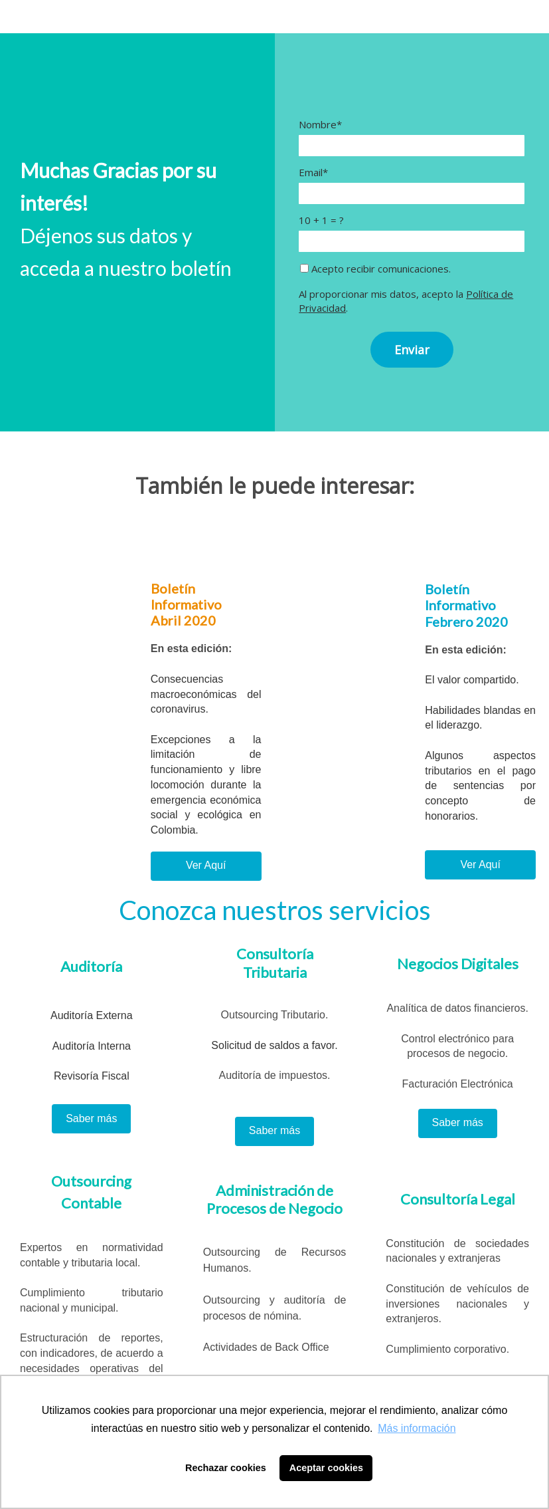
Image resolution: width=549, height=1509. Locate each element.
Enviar (412, 350)
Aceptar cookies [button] (326, 1467)
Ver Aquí (206, 865)
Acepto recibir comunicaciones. (375, 269)
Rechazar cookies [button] (225, 1467)
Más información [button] (416, 1428)
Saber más (91, 1118)
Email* (313, 172)
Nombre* (320, 124)
